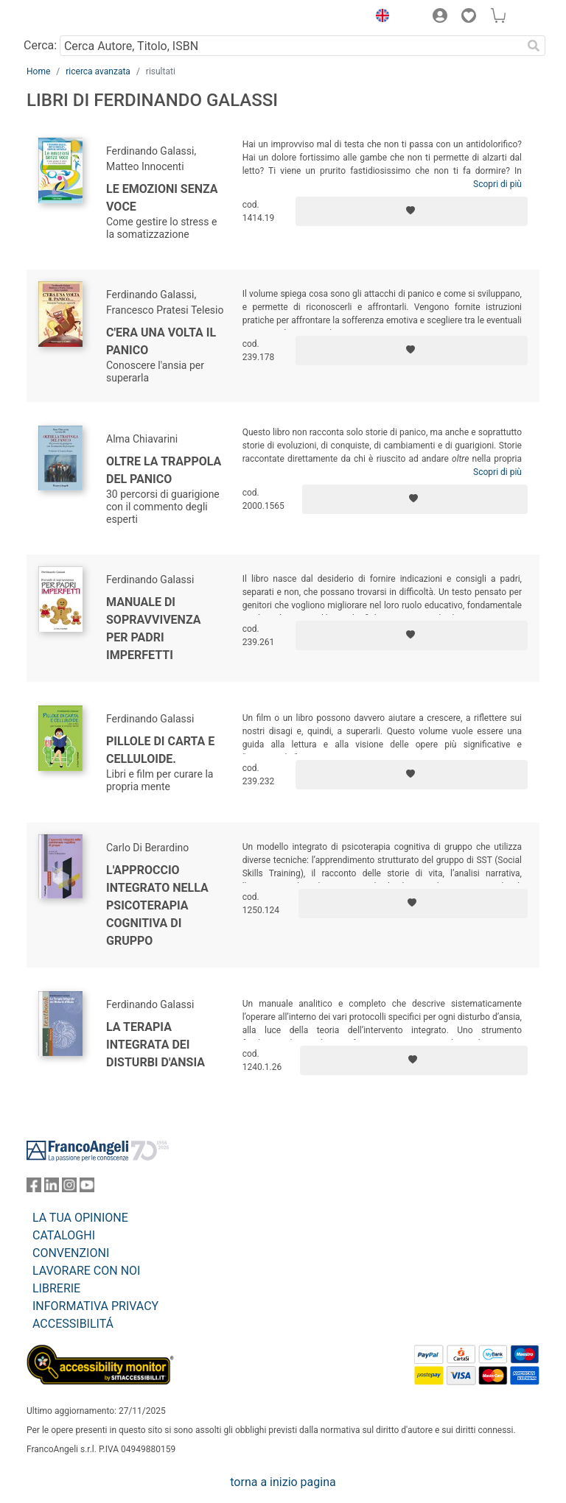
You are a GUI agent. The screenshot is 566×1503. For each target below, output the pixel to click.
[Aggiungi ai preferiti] (412, 211)
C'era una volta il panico (161, 341)
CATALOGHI (63, 1235)
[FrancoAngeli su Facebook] (34, 1188)
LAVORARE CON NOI (86, 1271)
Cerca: (40, 45)
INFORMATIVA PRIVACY (95, 1306)
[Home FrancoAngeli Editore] (76, 17)
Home (38, 71)
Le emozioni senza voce (162, 198)
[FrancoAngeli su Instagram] (69, 1188)
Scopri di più (497, 184)
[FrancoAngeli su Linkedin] (51, 1188)
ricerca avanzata (98, 71)
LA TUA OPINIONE (80, 1218)
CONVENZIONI (70, 1253)
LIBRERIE (56, 1288)
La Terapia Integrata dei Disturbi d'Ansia (155, 1044)
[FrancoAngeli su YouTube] (87, 1188)
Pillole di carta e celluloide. (160, 750)
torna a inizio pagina (282, 1482)
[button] (378, 17)
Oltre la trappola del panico (163, 470)
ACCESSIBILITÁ (72, 1324)
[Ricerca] (533, 45)
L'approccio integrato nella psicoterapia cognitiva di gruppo (157, 905)
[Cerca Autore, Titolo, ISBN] (291, 45)
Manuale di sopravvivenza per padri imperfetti (153, 628)
